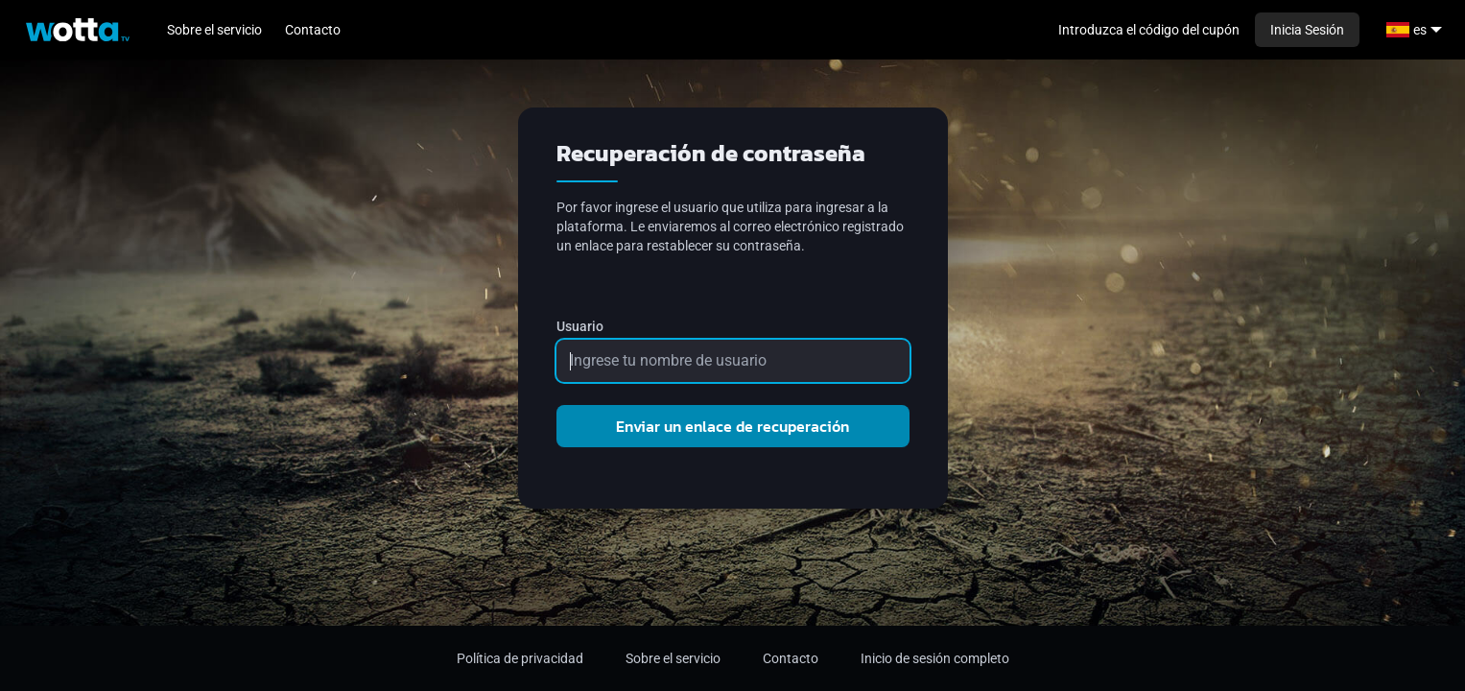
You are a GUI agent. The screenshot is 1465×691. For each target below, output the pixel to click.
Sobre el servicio (214, 29)
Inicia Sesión (1307, 29)
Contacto (313, 29)
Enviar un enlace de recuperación (732, 426)
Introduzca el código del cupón (1149, 29)
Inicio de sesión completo (935, 658)
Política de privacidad (520, 658)
